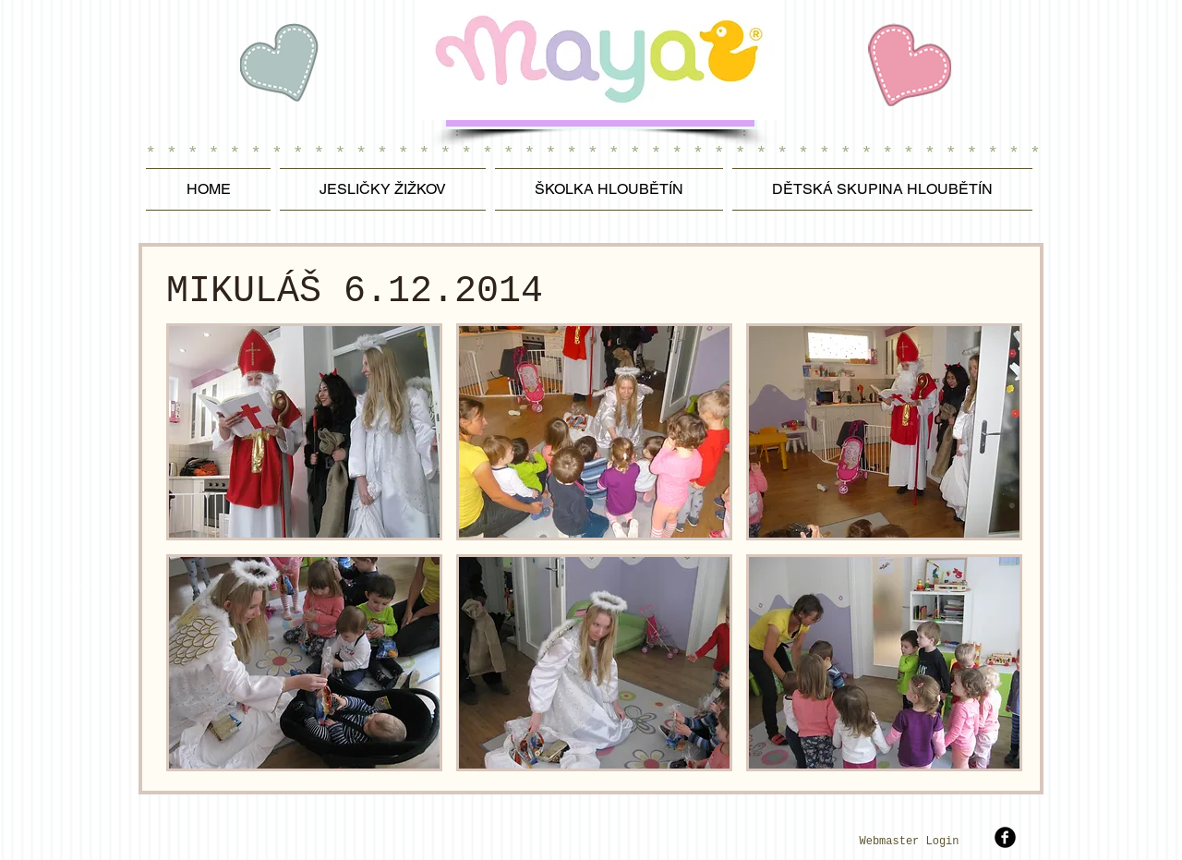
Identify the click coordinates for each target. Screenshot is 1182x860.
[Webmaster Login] (909, 842)
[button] (304, 431)
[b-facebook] (1005, 837)
